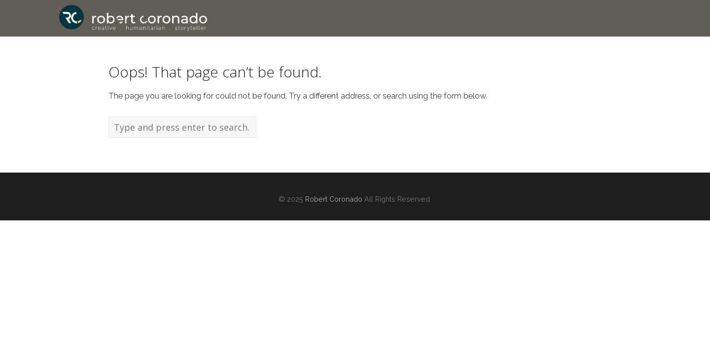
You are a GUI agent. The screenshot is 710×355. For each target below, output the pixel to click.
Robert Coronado (333, 199)
